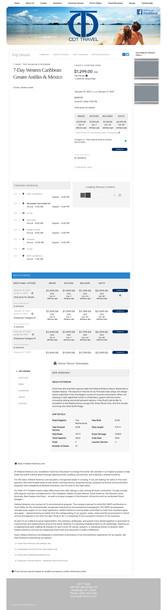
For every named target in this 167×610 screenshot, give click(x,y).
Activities (22, 404)
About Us (30, 3)
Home (17, 3)
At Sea (30, 213)
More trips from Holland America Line (32, 544)
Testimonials (147, 3)
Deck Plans (23, 378)
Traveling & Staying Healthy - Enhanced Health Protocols (41, 561)
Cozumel (31, 239)
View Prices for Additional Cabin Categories (98, 132)
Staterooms (23, 391)
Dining (21, 384)
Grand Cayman (33, 230)
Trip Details (21, 55)
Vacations (57, 3)
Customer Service (76, 3)
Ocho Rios (31, 220)
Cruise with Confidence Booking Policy (32, 555)
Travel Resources (115, 3)
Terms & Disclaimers (82, 155)
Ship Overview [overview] (80, 55)
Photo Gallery (96, 3)
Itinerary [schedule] (44, 55)
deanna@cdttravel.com (83, 596)
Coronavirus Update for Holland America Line (36, 549)
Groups (132, 3)
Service (21, 397)
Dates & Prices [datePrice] (61, 55)
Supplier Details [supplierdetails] (100, 55)
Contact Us (119, 149)
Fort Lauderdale (34, 194)
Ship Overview (24, 371)
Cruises (43, 3)
